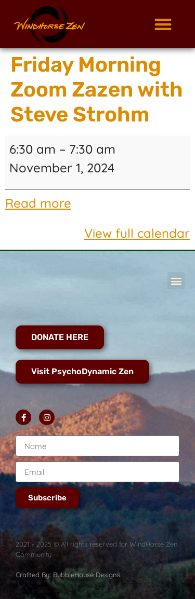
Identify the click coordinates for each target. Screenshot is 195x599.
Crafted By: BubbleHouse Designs (68, 574)
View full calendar (137, 233)
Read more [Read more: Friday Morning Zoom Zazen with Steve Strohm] (38, 203)
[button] (163, 24)
